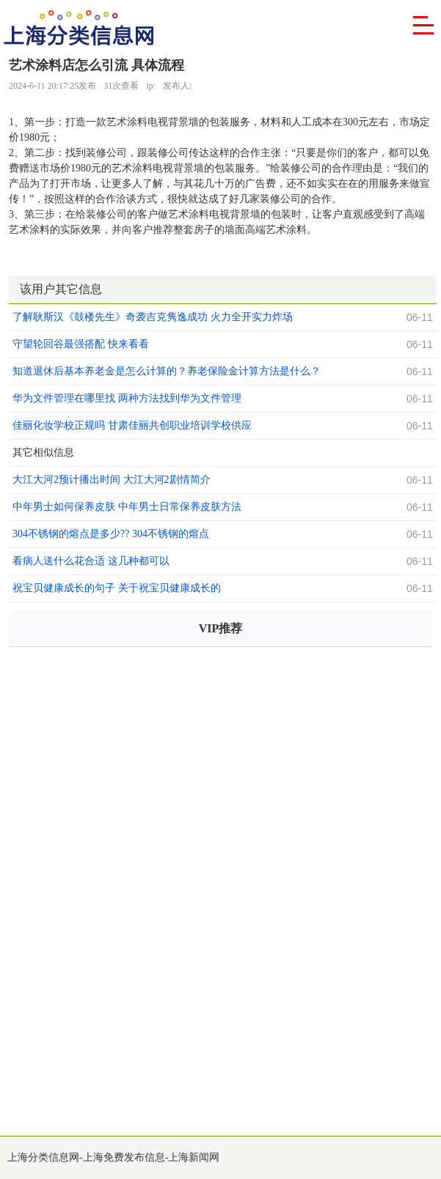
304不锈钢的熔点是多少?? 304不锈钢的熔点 (110, 533)
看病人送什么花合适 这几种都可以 (91, 560)
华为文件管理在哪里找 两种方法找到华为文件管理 (126, 398)
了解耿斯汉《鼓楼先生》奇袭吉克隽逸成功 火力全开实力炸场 (152, 316)
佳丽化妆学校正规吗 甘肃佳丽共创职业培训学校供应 (132, 425)
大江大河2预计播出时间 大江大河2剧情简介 (111, 479)
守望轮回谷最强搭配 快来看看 (80, 344)
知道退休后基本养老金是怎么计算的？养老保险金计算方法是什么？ (166, 371)
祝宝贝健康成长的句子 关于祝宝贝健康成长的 (116, 588)
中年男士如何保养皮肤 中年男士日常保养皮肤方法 (126, 506)
